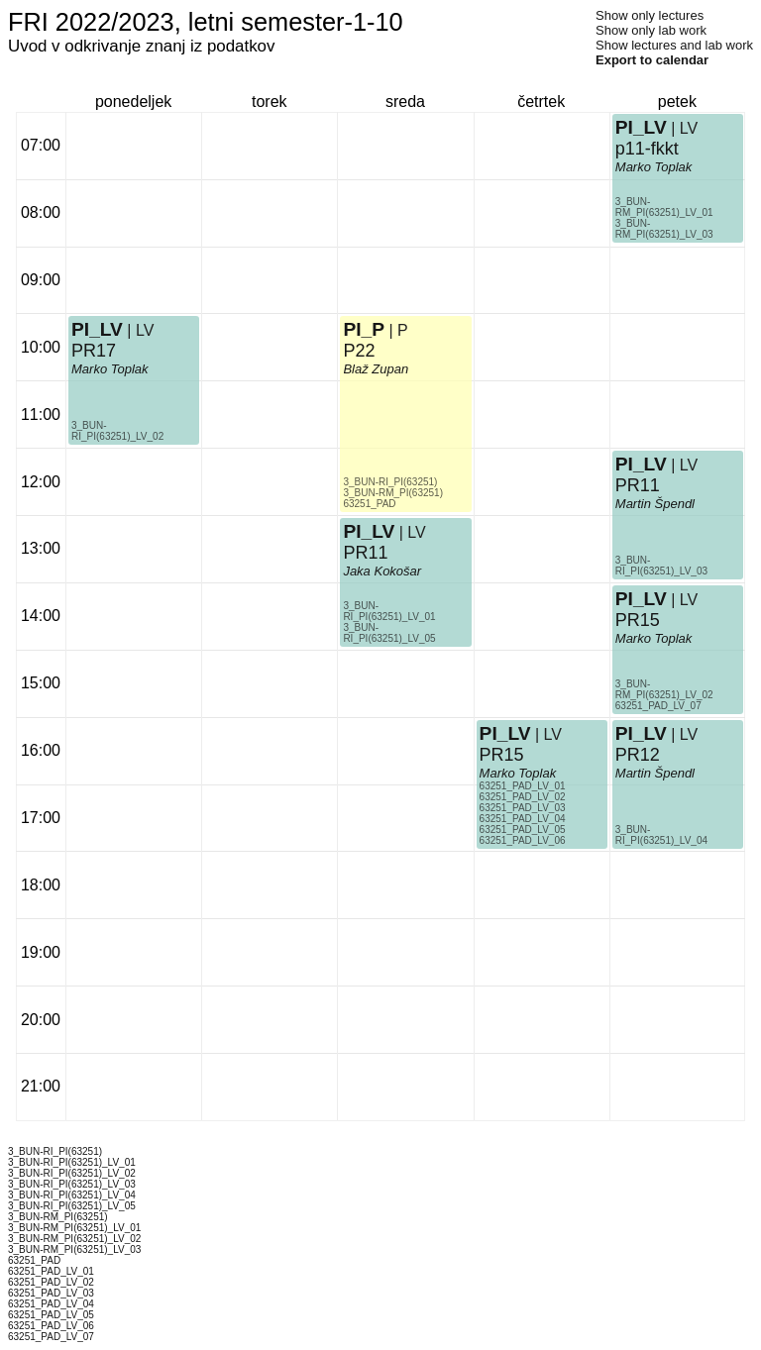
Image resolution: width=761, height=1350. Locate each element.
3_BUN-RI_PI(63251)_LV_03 (661, 565)
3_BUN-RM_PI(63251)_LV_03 (664, 229)
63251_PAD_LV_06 (523, 840)
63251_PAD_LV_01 (523, 785)
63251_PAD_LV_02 (523, 796)
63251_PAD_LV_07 (658, 705)
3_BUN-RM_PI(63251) (393, 492)
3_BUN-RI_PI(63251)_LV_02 (117, 431)
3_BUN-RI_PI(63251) (390, 481)
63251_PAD (369, 503)
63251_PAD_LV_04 (523, 818)
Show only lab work (651, 30)
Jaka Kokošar (382, 571)
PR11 (365, 553)
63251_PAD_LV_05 (523, 829)
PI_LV (97, 329)
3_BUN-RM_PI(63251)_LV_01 (664, 207)
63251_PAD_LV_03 (523, 807)
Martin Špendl (655, 503)
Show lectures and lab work (674, 45)
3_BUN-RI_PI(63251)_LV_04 (661, 835)
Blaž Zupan (375, 369)
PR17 (93, 351)
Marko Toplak (110, 369)
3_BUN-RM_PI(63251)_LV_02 (664, 689)
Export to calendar (652, 59)
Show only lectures (650, 15)
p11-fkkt (647, 148)
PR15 (502, 755)
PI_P (363, 329)
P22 (359, 351)
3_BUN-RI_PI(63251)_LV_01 (389, 611)
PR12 (637, 755)
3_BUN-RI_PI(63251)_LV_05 (389, 633)
